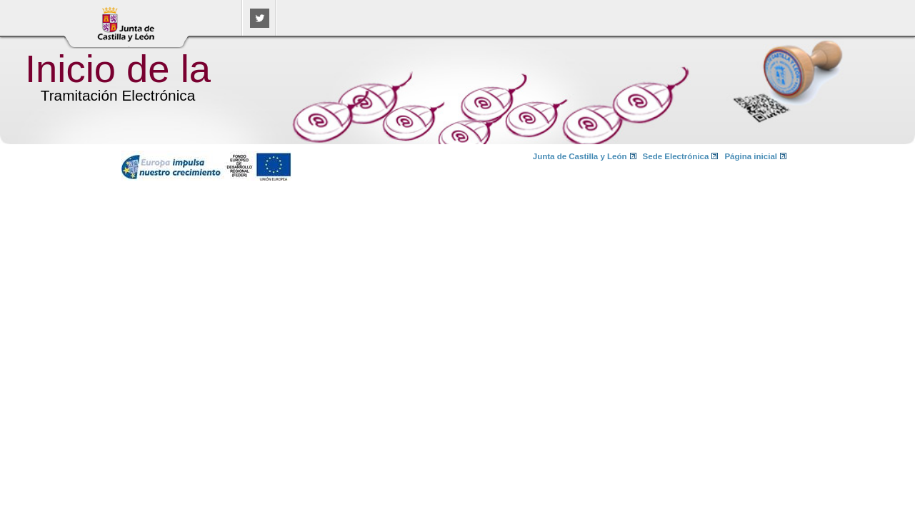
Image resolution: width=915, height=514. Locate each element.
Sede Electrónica (676, 156)
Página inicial (750, 156)
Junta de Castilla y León (580, 156)
